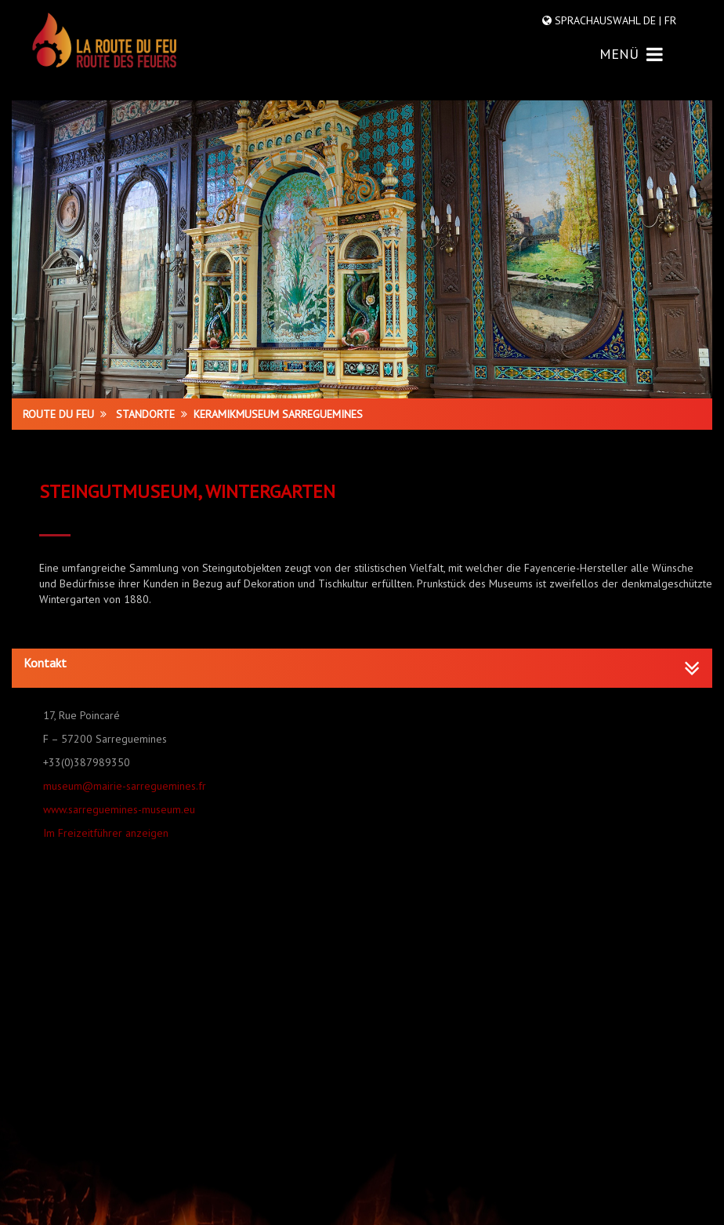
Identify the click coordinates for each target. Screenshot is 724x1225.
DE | (652, 20)
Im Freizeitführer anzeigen (105, 833)
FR (668, 20)
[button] (362, 663)
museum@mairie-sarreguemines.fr (124, 786)
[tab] (362, 668)
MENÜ (631, 54)
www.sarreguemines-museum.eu (119, 809)
